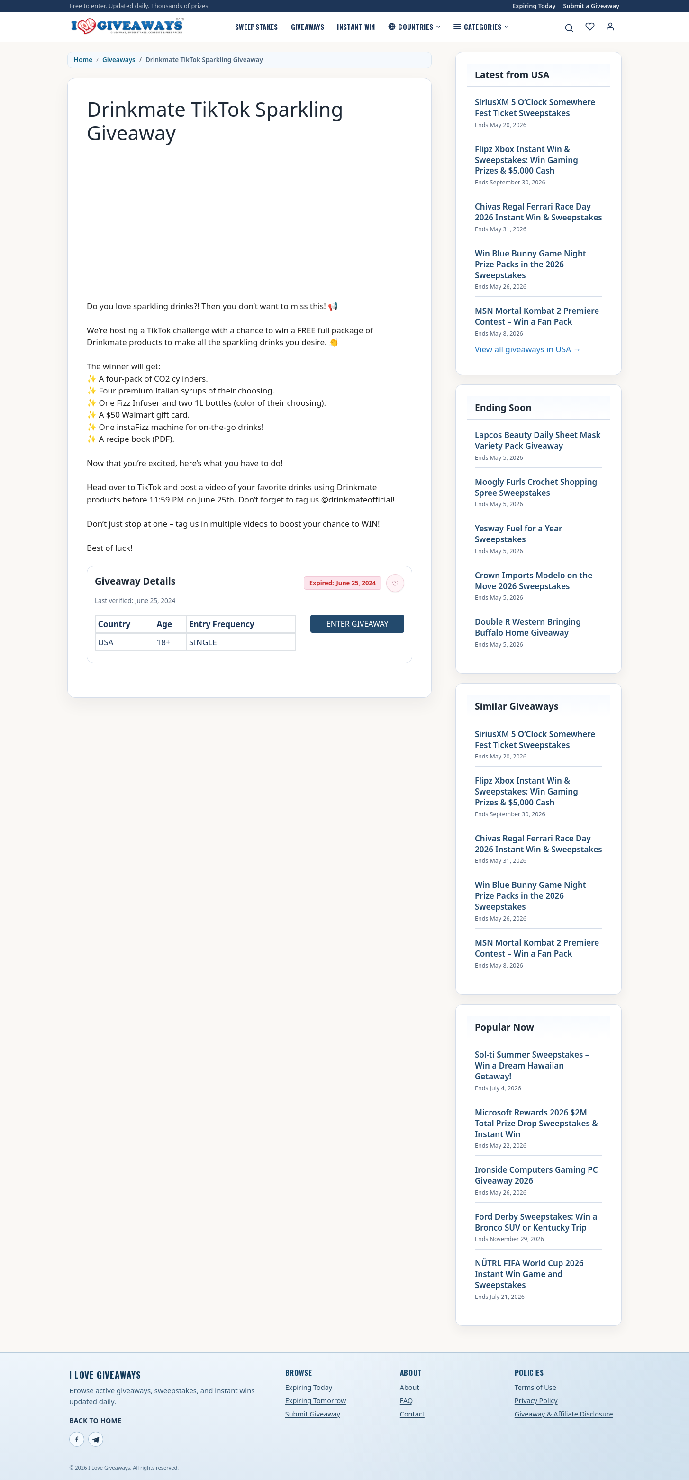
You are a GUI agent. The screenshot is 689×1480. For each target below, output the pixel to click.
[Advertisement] (249, 217)
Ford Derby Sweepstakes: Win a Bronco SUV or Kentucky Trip (536, 1222)
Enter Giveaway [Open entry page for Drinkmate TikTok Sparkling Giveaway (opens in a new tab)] (357, 624)
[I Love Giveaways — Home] (127, 27)
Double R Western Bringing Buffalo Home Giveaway (528, 627)
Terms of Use (535, 1387)
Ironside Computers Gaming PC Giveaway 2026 (536, 1175)
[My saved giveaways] (590, 27)
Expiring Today (533, 6)
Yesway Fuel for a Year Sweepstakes (518, 534)
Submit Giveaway (312, 1413)
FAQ (406, 1400)
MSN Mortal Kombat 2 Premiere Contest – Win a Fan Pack (537, 316)
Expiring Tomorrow (315, 1400)
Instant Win (356, 26)
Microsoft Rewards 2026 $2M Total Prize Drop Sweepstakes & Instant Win (536, 1123)
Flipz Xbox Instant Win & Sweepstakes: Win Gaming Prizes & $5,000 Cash (526, 160)
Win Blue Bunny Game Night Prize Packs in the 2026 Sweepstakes (530, 264)
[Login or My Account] (610, 27)
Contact (412, 1413)
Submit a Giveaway (591, 6)
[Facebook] (76, 1439)
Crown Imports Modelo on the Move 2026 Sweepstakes (533, 581)
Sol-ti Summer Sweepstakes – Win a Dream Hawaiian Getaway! (532, 1066)
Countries (414, 26)
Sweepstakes (256, 26)
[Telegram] (95, 1439)
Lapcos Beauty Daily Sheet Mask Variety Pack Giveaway (538, 440)
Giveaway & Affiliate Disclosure (564, 1413)
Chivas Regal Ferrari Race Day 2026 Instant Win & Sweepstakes (538, 212)
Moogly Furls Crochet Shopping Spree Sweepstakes (536, 487)
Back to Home (95, 1420)
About (409, 1387)
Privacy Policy (536, 1400)
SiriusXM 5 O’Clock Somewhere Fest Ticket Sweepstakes (535, 108)
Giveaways (308, 26)
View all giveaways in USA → (528, 349)
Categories (481, 26)
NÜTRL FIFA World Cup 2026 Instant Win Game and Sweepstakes (529, 1274)
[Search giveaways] (569, 28)
